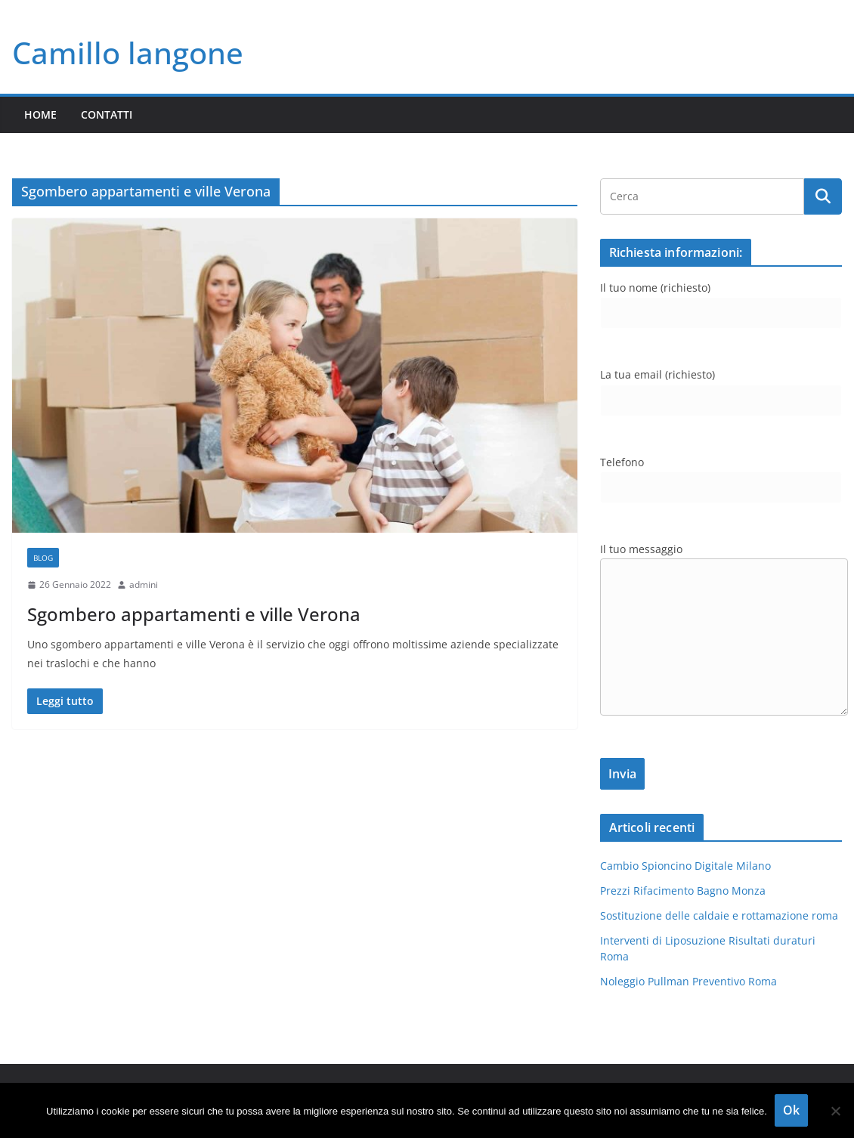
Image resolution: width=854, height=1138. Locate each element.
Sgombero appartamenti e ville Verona (193, 613)
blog (43, 557)
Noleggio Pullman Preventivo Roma (688, 981)
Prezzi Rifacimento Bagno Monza (683, 890)
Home (40, 114)
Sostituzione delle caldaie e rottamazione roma (719, 915)
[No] (835, 1110)
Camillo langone (127, 52)
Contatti (106, 114)
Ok (791, 1110)
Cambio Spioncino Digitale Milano (685, 865)
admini (143, 584)
